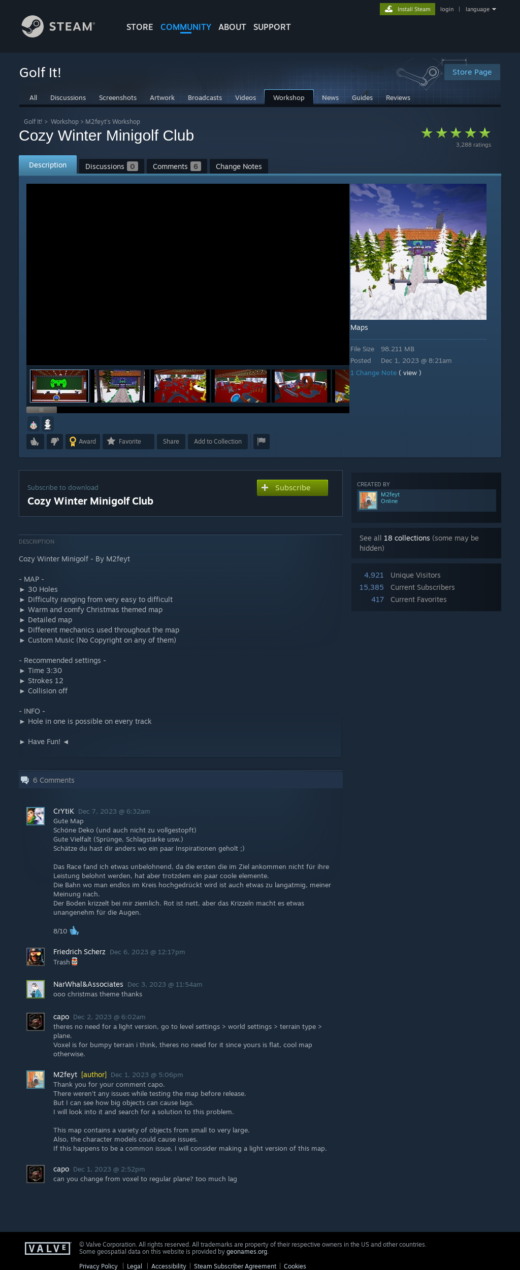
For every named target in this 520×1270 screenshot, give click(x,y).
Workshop (65, 121)
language (478, 9)
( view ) (417, 373)
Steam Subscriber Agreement (235, 1266)
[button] (119, 386)
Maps (366, 327)
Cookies (295, 1266)
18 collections (407, 537)
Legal (134, 1266)
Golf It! (33, 121)
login (446, 9)
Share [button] (171, 441)
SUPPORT (272, 27)
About (232, 27)
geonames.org (246, 1251)
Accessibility (168, 1266)
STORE (139, 27)
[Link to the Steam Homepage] (66, 34)
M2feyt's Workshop (112, 121)
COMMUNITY (185, 27)
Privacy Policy (98, 1266)
